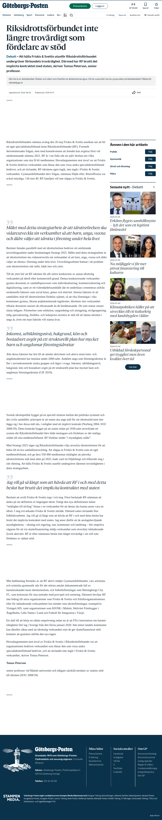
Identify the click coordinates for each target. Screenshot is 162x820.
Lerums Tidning (60, 798)
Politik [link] (113, 151)
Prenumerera (95, 753)
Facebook (118, 753)
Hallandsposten (135, 795)
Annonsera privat (146, 757)
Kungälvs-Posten (46, 798)
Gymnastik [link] (115, 159)
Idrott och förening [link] (120, 166)
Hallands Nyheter (121, 795)
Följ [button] (150, 151)
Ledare (50, 15)
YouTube (117, 768)
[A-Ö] (65, 15)
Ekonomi (39, 15)
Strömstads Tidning (140, 798)
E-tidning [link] (110, 15)
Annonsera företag (147, 753)
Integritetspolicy (146, 771)
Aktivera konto (96, 764)
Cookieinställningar (147, 768)
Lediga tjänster (145, 761)
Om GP (141, 775)
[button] (71, 15)
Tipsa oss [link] (122, 15)
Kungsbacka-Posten (31, 798)
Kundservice (95, 761)
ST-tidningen (126, 798)
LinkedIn (117, 771)
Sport (29, 15)
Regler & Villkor (145, 764)
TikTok (116, 761)
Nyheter (7, 15)
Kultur (60, 15)
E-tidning (93, 757)
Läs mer (133, 366)
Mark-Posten (73, 798)
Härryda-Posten (148, 795)
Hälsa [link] (113, 173)
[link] (25, 6)
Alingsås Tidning (94, 795)
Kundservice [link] (135, 15)
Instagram (118, 757)
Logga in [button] (100, 6)
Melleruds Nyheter (85, 798)
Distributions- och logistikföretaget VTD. (40, 801)
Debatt (11, 57)
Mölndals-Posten (100, 798)
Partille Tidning (114, 798)
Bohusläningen (107, 795)
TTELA (151, 798)
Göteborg (19, 15)
